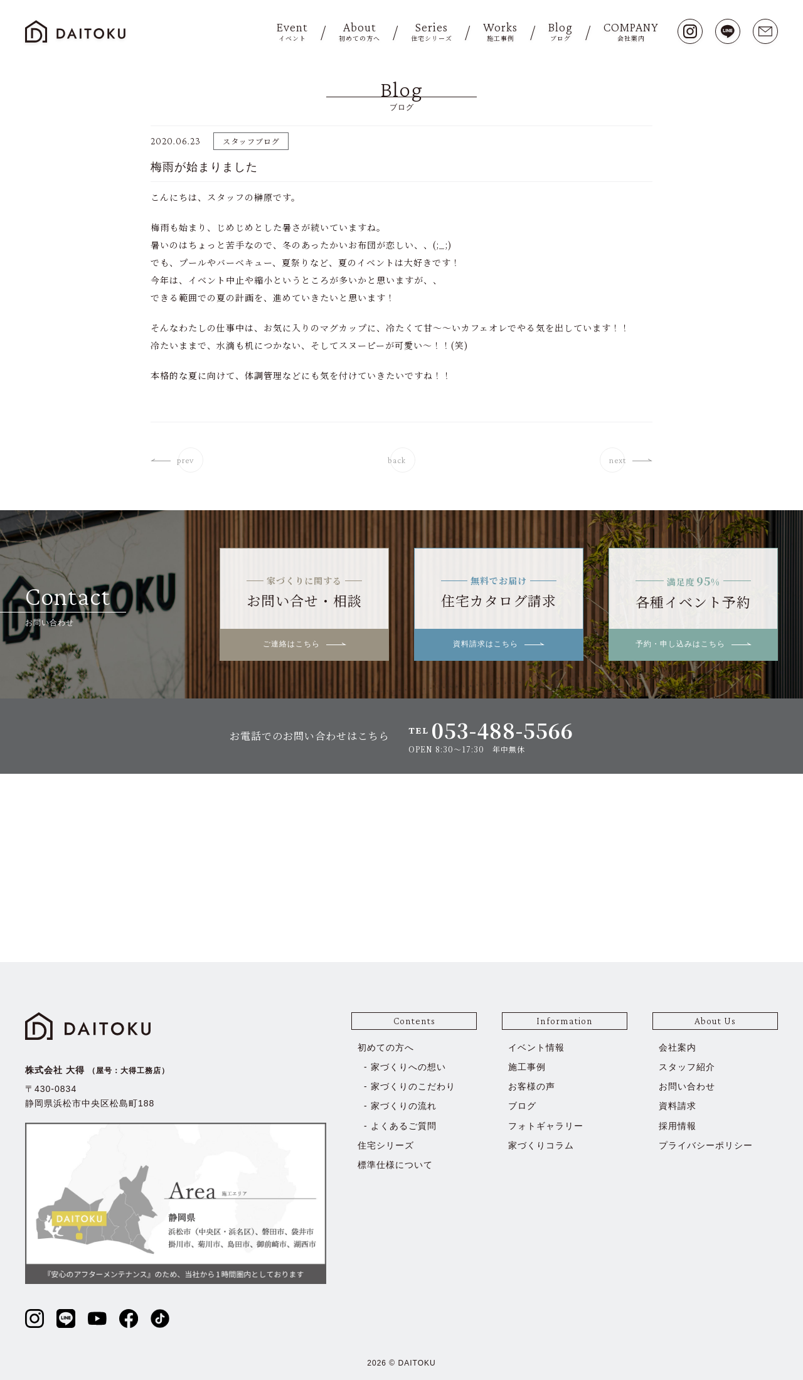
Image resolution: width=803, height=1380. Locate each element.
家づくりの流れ (404, 1106)
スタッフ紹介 (687, 1067)
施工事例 (527, 1067)
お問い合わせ (687, 1086)
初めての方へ (386, 1047)
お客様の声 (531, 1086)
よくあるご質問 (404, 1126)
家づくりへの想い (408, 1067)
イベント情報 (536, 1047)
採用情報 (677, 1126)
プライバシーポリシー (706, 1145)
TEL (490, 730)
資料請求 (677, 1106)
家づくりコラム (541, 1145)
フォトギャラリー (545, 1126)
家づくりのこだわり (413, 1086)
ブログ (522, 1106)
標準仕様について (395, 1165)
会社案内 (677, 1047)
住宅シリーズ (386, 1145)
